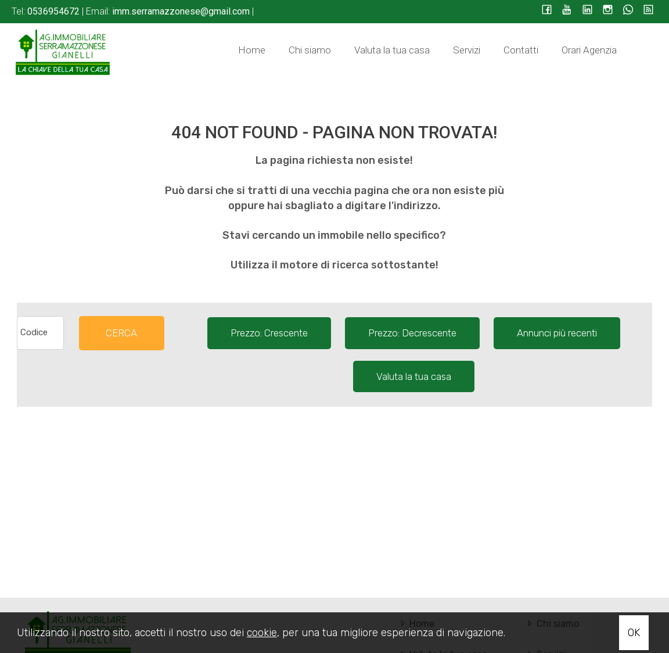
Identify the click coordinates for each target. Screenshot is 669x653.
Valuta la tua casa (392, 50)
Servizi (466, 50)
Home (251, 50)
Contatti (520, 50)
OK (634, 632)
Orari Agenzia (589, 50)
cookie (262, 632)
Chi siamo (310, 50)
